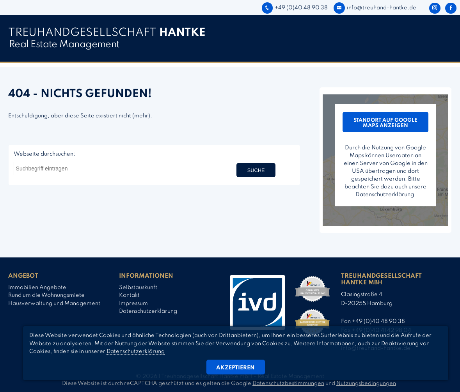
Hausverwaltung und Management (54, 303)
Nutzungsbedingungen (366, 383)
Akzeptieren (235, 368)
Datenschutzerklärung (148, 311)
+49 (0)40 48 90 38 (295, 8)
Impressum (133, 303)
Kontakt (129, 295)
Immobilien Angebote (37, 287)
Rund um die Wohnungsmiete (46, 295)
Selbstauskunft (138, 287)
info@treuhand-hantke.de (375, 8)
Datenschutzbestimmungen (288, 383)
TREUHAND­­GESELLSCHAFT (107, 33)
